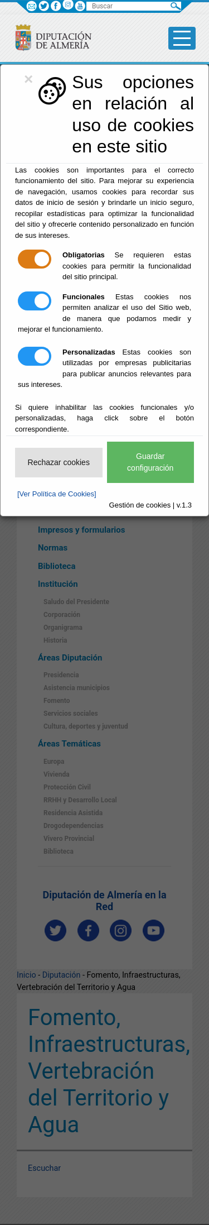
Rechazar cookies (59, 462)
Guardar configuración (150, 462)
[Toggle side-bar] (182, 38)
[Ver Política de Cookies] (56, 494)
